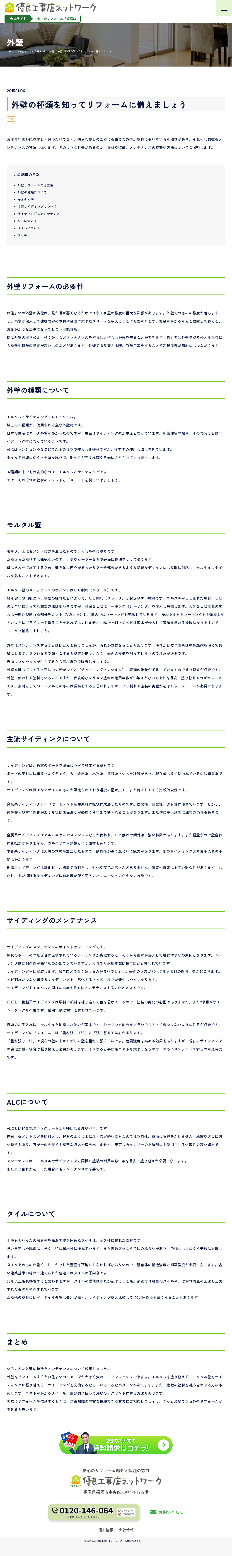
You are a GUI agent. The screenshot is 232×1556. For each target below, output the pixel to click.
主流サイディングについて (37, 206)
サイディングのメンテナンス (39, 213)
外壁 (11, 119)
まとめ (22, 235)
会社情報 (126, 1529)
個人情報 (105, 1529)
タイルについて (29, 227)
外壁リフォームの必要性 (35, 185)
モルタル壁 (26, 199)
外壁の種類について (32, 192)
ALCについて (27, 220)
